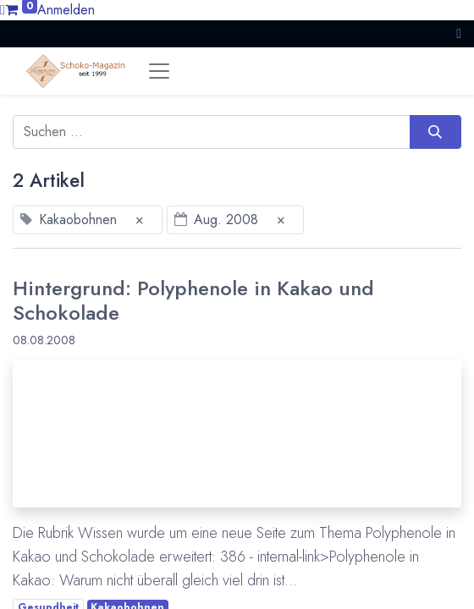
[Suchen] (435, 132)
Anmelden (66, 9)
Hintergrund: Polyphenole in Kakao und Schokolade (193, 300)
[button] (458, 33)
